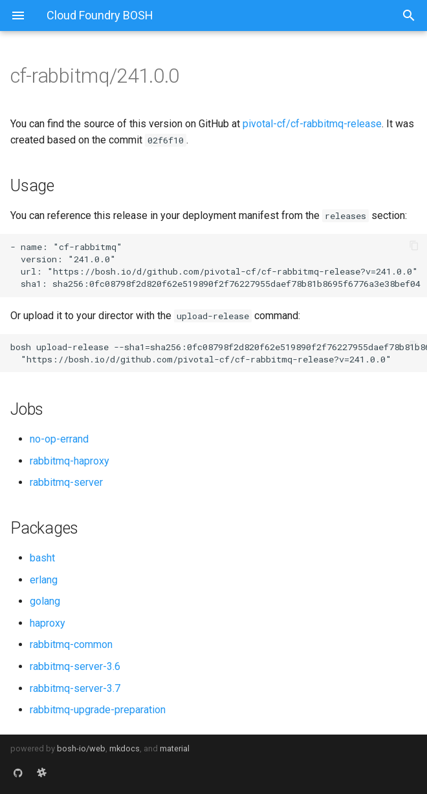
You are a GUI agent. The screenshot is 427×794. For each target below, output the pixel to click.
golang (45, 601)
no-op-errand (59, 439)
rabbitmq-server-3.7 (75, 688)
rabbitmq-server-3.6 (75, 666)
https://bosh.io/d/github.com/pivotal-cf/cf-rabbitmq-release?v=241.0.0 (232, 271)
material (175, 748)
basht (42, 558)
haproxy (47, 623)
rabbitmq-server (66, 482)
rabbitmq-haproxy (69, 461)
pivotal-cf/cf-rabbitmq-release (312, 124)
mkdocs (124, 748)
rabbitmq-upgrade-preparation (98, 710)
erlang (44, 580)
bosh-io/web (81, 748)
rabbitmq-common (71, 644)
